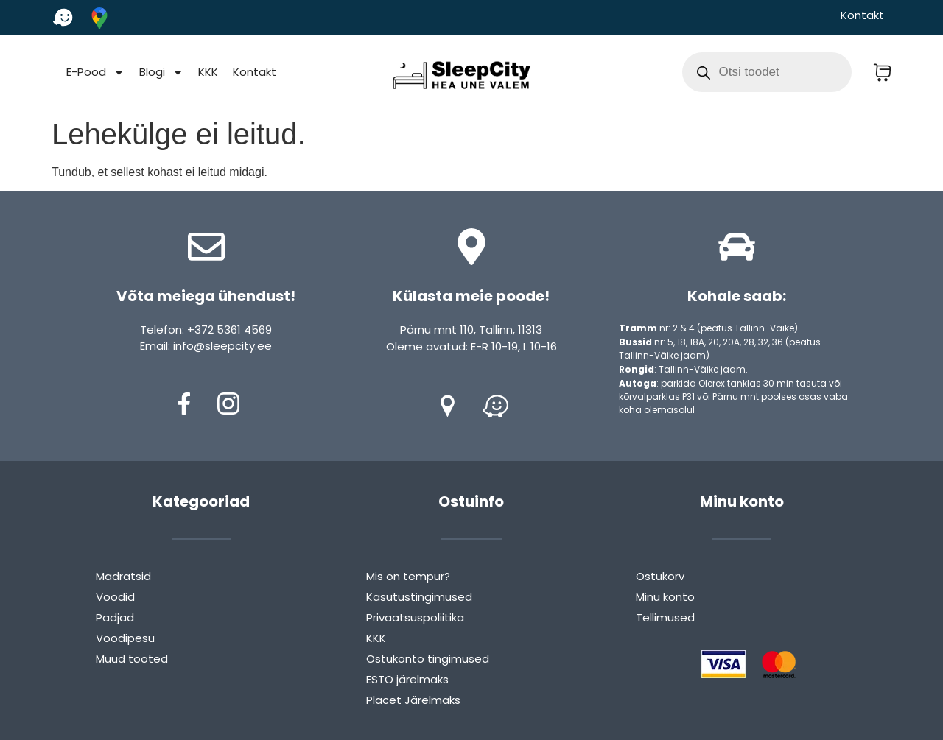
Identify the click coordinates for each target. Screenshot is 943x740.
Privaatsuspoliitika (415, 617)
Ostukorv (660, 576)
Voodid (115, 597)
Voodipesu (125, 638)
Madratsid (123, 576)
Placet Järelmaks (413, 700)
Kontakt (862, 15)
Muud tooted (132, 658)
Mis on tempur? (408, 576)
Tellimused (665, 617)
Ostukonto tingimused (427, 658)
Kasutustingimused (419, 597)
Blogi (161, 72)
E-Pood (95, 72)
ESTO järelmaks (407, 679)
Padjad (115, 617)
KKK (208, 72)
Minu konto (665, 597)
